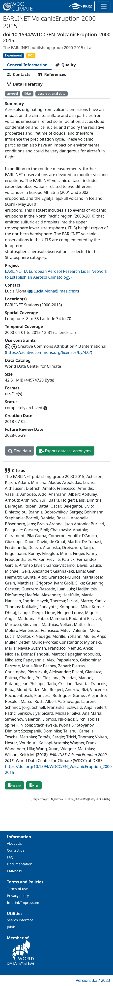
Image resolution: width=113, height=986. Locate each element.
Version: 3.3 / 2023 (93, 980)
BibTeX (14, 785)
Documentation (19, 864)
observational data (51, 93)
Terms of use (17, 888)
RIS (33, 785)
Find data (19, 451)
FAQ (10, 857)
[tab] (27, 65)
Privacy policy (18, 895)
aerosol (12, 93)
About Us (14, 843)
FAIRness (14, 871)
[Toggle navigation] (104, 6)
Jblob (11, 927)
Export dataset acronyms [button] (65, 451)
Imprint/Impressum (23, 902)
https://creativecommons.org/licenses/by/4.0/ (48, 352)
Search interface (20, 920)
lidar (27, 93)
